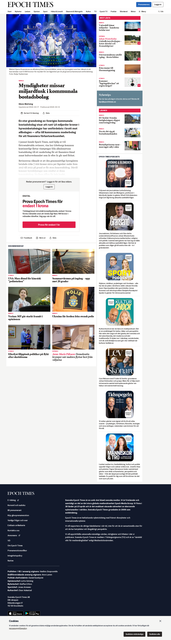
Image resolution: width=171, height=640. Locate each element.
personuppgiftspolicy (18, 628)
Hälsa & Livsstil (57, 11)
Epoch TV (103, 11)
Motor (133, 11)
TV (95, 11)
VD (9, 540)
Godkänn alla (154, 634)
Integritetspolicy (15, 555)
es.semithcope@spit (107, 102)
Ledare (27, 11)
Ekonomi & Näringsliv (74, 11)
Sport (45, 11)
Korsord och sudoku (16, 505)
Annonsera (14, 535)
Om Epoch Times (15, 545)
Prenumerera (143, 4)
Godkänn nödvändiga (134, 634)
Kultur (88, 11)
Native (10, 560)
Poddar (113, 11)
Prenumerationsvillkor (17, 550)
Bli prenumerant (14, 510)
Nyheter (18, 11)
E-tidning (13, 500)
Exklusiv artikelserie (16, 525)
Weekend (124, 11)
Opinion (37, 11)
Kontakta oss (13, 530)
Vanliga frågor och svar (18, 520)
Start (10, 11)
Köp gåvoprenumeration (18, 515)
